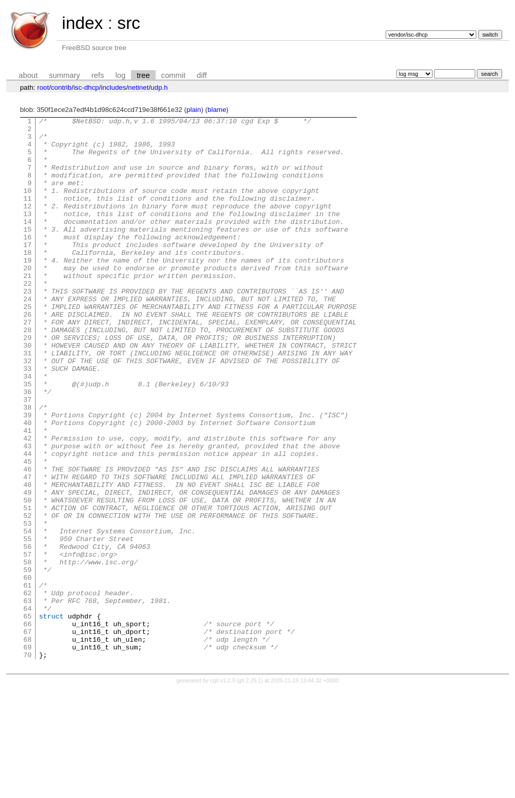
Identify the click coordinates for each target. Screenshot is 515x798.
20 (27, 298)
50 (27, 577)
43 (27, 512)
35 (27, 438)
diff (202, 75)
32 (27, 410)
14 (27, 243)
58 (27, 651)
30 (27, 391)
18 (27, 280)
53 (27, 605)
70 (27, 763)
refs (97, 75)
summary (64, 75)
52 (27, 595)
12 (27, 224)
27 (27, 363)
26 (27, 354)
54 (27, 614)
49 (27, 568)
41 (27, 493)
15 (27, 252)
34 (27, 428)
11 (27, 215)
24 (27, 335)
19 (27, 289)
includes (113, 87)
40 (27, 484)
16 (27, 261)
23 (27, 326)
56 (27, 633)
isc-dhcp (86, 87)
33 (27, 419)
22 (27, 317)
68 (27, 744)
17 (27, 270)
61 (27, 679)
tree (143, 75)
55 (27, 623)
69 (27, 753)
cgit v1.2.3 (223, 789)
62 (27, 688)
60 (27, 670)
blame (217, 109)
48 (27, 558)
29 (27, 382)
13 (27, 233)
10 (27, 205)
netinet (138, 87)
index (82, 22)
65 (27, 716)
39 (27, 475)
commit (173, 75)
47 (27, 549)
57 (27, 642)
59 (27, 660)
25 (27, 345)
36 (27, 447)
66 (27, 725)
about (28, 75)
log (120, 75)
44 (27, 521)
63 (27, 698)
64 (27, 707)
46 (27, 540)
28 (27, 373)
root (43, 87)
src (128, 22)
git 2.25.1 (250, 789)
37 (27, 456)
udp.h (159, 87)
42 (27, 503)
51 (27, 586)
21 (27, 308)
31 (27, 400)
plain (194, 109)
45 (27, 530)
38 (27, 465)
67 (27, 735)
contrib (61, 87)
